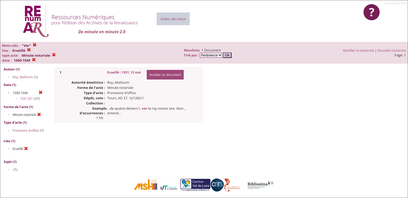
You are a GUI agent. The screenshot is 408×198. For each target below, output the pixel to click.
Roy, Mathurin (22, 77)
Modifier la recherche (358, 50)
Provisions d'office (25, 130)
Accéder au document (165, 74)
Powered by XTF (395, 3)
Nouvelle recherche (392, 50)
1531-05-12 (28, 98)
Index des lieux (173, 18)
